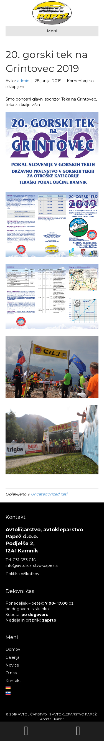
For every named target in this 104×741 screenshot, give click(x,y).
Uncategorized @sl (49, 494)
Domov (13, 649)
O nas (11, 672)
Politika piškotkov (22, 573)
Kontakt (13, 680)
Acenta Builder (52, 719)
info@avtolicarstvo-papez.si (32, 565)
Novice (12, 665)
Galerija (12, 657)
